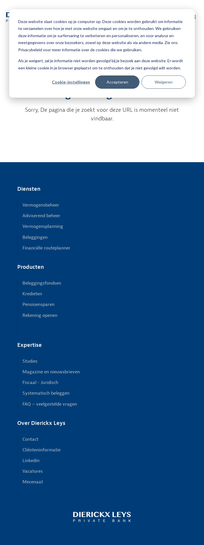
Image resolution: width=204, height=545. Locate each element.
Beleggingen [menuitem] (35, 237)
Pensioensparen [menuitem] (38, 304)
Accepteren (117, 82)
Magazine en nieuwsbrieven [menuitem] (51, 372)
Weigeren (164, 82)
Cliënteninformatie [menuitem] (41, 450)
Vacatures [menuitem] (32, 471)
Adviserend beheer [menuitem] (41, 216)
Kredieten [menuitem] (32, 294)
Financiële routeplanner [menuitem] (46, 248)
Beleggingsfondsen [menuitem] (41, 283)
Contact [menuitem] (30, 439)
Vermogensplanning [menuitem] (42, 226)
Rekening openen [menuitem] (39, 315)
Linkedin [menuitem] (30, 460)
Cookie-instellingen (71, 82)
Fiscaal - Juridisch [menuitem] (40, 382)
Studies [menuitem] (29, 361)
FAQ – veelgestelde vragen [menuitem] (49, 404)
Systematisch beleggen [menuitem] (45, 393)
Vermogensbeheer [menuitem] (40, 205)
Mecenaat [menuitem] (32, 482)
